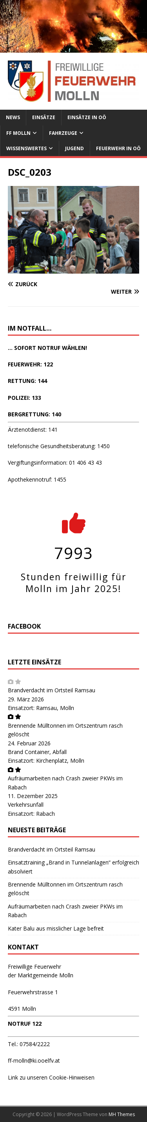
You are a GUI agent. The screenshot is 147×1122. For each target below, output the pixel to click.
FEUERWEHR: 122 (30, 364)
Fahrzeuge (63, 133)
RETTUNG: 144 (27, 380)
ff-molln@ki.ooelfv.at (34, 1060)
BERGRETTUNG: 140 (34, 414)
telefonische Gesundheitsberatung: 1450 (59, 446)
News (13, 117)
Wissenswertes (26, 148)
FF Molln (18, 133)
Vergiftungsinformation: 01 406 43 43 (55, 462)
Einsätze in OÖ (86, 117)
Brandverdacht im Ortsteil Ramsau (51, 690)
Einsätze (43, 117)
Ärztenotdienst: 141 (33, 429)
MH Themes (122, 1114)
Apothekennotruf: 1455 (37, 479)
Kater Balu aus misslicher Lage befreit (56, 928)
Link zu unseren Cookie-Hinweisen (51, 1077)
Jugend (74, 148)
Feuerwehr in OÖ (118, 148)
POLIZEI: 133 (24, 397)
